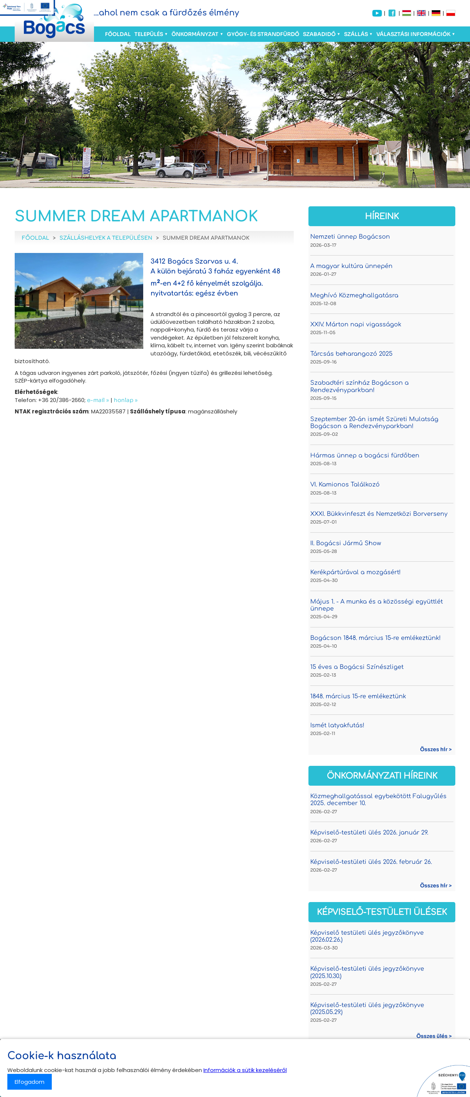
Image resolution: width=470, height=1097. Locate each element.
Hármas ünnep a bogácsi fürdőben (364, 455)
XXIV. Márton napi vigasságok (355, 324)
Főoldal (118, 34)
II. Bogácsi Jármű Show (345, 543)
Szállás (356, 34)
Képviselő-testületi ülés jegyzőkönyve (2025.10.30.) (367, 972)
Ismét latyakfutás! (337, 725)
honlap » (126, 400)
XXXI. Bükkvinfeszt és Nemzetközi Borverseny (379, 514)
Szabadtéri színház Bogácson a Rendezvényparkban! (359, 386)
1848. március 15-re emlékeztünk (358, 696)
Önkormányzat (194, 34)
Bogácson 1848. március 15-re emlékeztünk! (375, 638)
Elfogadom (29, 1082)
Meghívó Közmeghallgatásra (354, 295)
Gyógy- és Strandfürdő (263, 34)
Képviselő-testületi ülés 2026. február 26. (371, 862)
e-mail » (98, 400)
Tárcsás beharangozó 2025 (351, 354)
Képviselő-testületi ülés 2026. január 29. (369, 832)
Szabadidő (319, 34)
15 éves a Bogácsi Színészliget (357, 667)
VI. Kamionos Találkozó (345, 484)
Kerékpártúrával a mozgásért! (355, 572)
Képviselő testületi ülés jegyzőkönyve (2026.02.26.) (367, 936)
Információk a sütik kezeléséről (245, 1070)
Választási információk (413, 34)
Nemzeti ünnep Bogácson (350, 236)
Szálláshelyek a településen (105, 238)
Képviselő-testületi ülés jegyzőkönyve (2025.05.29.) (367, 1008)
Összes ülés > (434, 1036)
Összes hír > (436, 749)
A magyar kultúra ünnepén (351, 266)
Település (148, 34)
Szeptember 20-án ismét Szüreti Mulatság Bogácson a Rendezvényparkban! (374, 423)
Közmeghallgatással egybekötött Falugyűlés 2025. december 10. (378, 800)
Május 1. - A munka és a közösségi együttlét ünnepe (376, 605)
